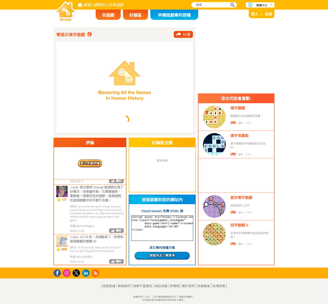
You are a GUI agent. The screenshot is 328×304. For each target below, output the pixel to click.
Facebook (58, 272)
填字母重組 (239, 135)
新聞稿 (174, 286)
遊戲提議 (108, 286)
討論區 (135, 15)
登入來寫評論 (90, 163)
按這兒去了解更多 (162, 255)
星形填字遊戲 (241, 197)
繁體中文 (261, 5)
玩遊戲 (108, 15)
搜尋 (231, 5)
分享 (186, 34)
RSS (96, 273)
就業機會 (203, 286)
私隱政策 (219, 286)
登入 (254, 14)
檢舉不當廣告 (142, 286)
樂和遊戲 (66, 9)
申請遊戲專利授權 (174, 15)
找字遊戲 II (239, 225)
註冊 (268, 14)
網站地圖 (161, 286)
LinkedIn (87, 273)
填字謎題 (237, 108)
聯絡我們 (124, 286)
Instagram (67, 273)
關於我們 (188, 286)
